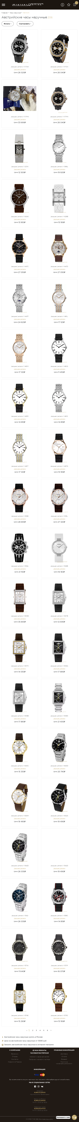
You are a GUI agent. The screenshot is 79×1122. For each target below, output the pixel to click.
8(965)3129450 (39, 1092)
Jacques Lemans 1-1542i (19, 915)
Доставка (64, 1054)
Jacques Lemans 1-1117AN (20, 67)
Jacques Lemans (20, 69)
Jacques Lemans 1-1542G (59, 865)
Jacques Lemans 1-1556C (59, 915)
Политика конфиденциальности (64, 1062)
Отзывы (15, 1056)
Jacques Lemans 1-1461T (19, 466)
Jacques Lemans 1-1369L (59, 166)
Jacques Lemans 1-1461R (19, 416)
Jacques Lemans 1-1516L (59, 516)
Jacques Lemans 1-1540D (59, 766)
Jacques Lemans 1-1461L (59, 316)
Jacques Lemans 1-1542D (20, 865)
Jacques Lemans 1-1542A (59, 816)
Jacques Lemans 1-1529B (59, 566)
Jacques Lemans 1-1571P (59, 965)
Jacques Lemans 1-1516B (19, 516)
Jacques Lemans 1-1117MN (59, 116)
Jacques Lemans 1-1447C (19, 266)
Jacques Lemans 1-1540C (20, 766)
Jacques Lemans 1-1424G (20, 216)
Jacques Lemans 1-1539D (59, 716)
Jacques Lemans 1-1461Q (59, 366)
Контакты (14, 1059)
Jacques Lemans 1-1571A (19, 965)
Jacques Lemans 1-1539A (59, 666)
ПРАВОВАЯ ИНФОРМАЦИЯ (64, 1050)
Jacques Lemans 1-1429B (59, 216)
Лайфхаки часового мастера (39, 1059)
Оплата (64, 1056)
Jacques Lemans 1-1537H (20, 666)
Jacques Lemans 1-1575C (59, 1015)
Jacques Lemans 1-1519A (19, 566)
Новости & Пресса (14, 1062)
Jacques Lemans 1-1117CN (59, 67)
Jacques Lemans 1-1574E (19, 1015)
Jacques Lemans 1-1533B (20, 616)
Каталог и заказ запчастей (39, 1057)
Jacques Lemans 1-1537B (59, 616)
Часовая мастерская (39, 1053)
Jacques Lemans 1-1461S (59, 416)
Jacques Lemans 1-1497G (59, 466)
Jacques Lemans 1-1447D (59, 266)
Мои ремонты (39, 1050)
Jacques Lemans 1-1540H (20, 816)
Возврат (64, 1059)
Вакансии (14, 1054)
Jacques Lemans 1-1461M (19, 366)
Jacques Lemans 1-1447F (19, 316)
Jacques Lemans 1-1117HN (20, 116)
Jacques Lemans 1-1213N (19, 166)
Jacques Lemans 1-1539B (20, 716)
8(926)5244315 (39, 1108)
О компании (14, 1050)
